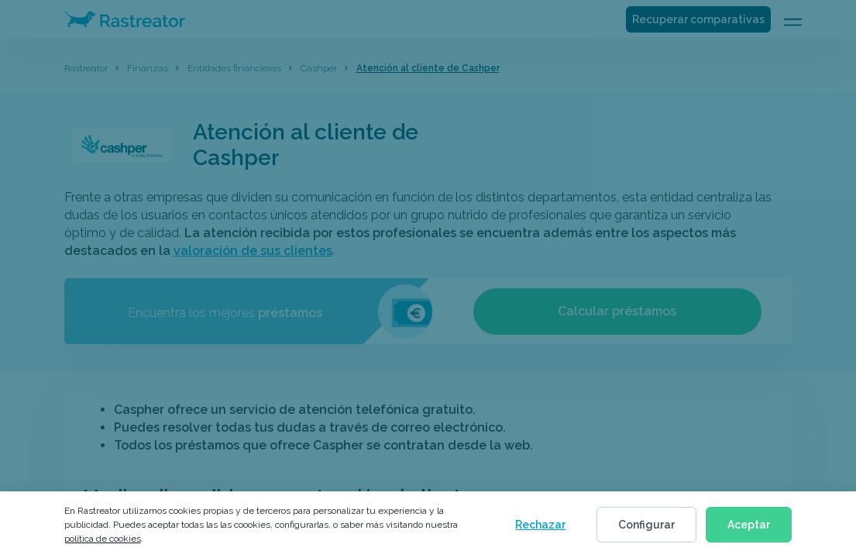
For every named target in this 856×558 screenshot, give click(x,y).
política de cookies (102, 538)
